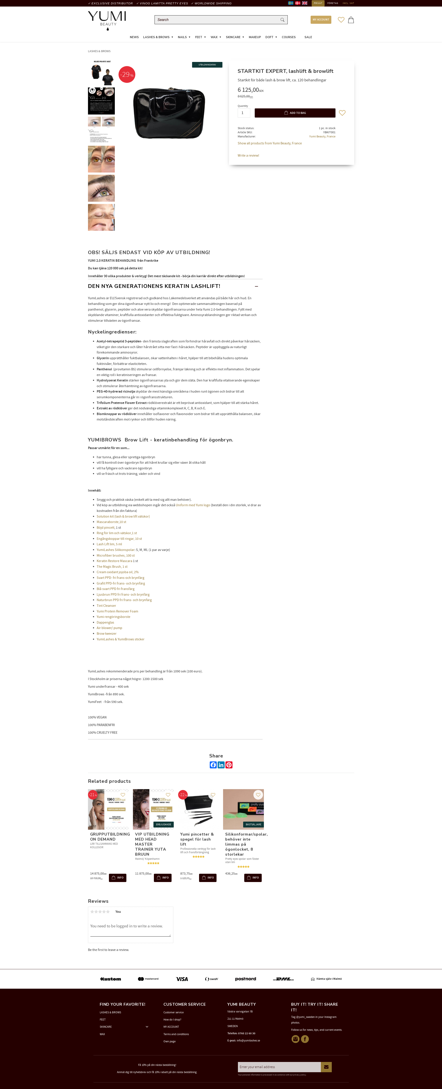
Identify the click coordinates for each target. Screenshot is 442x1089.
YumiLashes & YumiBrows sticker (120, 640)
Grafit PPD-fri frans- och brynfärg (121, 584)
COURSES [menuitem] (289, 38)
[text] (291, 91)
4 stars (104, 913)
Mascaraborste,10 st (111, 523)
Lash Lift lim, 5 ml (109, 545)
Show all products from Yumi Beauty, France (270, 144)
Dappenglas (105, 623)
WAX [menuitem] (214, 38)
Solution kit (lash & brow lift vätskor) (123, 517)
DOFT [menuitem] (269, 38)
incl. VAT (348, 3)
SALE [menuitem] (308, 38)
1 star (92, 913)
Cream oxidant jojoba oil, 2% (118, 573)
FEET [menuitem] (198, 38)
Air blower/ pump (109, 629)
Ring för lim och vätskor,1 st (117, 534)
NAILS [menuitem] (182, 38)
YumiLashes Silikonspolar (115, 551)
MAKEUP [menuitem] (255, 38)
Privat (318, 3)
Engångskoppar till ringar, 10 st (119, 539)
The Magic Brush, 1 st (112, 567)
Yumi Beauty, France (322, 137)
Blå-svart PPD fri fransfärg (115, 590)
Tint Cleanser (106, 606)
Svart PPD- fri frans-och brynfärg (120, 578)
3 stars (100, 913)
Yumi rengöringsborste (113, 617)
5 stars (108, 913)
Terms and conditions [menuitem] (176, 1034)
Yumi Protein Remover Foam (117, 612)
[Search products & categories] (217, 20)
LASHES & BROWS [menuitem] (156, 38)
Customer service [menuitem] (173, 1012)
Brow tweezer (107, 634)
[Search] (282, 20)
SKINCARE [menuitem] (233, 38)
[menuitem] (300, 35)
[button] (341, 20)
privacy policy (299, 1075)
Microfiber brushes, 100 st (116, 556)
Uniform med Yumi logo (193, 506)
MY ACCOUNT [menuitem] (321, 20)
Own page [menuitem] (169, 1041)
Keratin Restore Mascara (114, 562)
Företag (332, 3)
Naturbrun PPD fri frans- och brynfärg (124, 601)
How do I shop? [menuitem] (172, 1019)
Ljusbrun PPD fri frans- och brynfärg (123, 595)
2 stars (96, 913)
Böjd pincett (105, 528)
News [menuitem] (134, 38)
